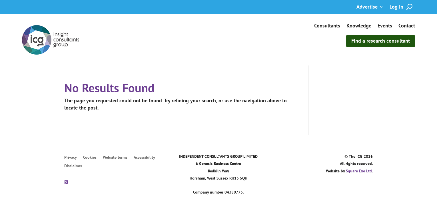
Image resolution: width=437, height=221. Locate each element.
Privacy (70, 158)
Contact (406, 26)
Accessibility (144, 158)
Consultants (327, 26)
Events (385, 26)
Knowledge (358, 26)
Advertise (367, 7)
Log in (396, 7)
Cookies (90, 158)
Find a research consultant (380, 40)
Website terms (115, 158)
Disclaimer (73, 166)
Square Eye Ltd (359, 171)
